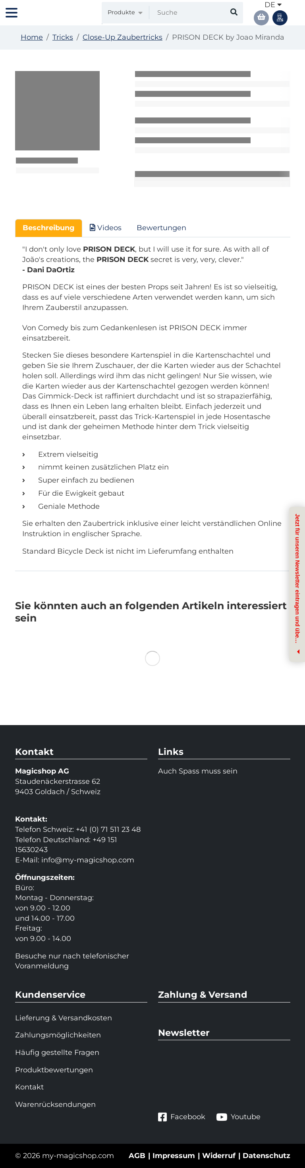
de (273, 4)
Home (32, 37)
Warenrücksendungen (55, 1104)
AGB (137, 1155)
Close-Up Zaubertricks (122, 37)
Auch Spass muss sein (197, 771)
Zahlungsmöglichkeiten (58, 1035)
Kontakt (29, 1087)
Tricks (62, 37)
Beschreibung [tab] (49, 227)
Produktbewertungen (54, 1070)
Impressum (173, 1155)
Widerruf (219, 1155)
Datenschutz (266, 1155)
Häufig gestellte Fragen (57, 1052)
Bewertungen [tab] (161, 227)
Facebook (181, 1117)
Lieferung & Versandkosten (63, 1018)
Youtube (238, 1117)
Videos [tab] (106, 227)
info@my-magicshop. (79, 860)
